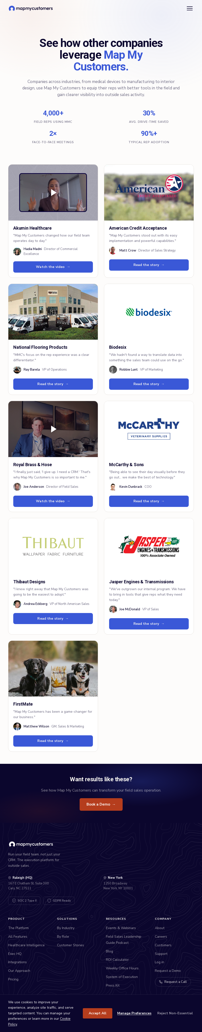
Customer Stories (70, 945)
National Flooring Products (40, 347)
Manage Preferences (134, 1013)
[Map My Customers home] (31, 8)
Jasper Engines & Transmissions (141, 581)
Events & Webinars (121, 928)
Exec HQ (15, 953)
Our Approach (19, 970)
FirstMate (23, 704)
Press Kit (112, 985)
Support (161, 953)
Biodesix (117, 347)
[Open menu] (189, 8)
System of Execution (122, 977)
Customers (163, 945)
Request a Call (173, 982)
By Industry (65, 928)
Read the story (149, 265)
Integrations (17, 962)
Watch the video (53, 267)
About (159, 928)
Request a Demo (168, 970)
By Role (63, 936)
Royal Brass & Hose (32, 464)
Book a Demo (101, 804)
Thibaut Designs (29, 581)
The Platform (18, 928)
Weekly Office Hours (122, 968)
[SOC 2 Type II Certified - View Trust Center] (24, 901)
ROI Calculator (117, 959)
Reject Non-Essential (175, 1013)
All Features (17, 936)
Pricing (13, 979)
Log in (159, 962)
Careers (161, 936)
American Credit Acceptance (138, 228)
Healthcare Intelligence (26, 945)
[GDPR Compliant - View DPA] (58, 901)
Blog (109, 951)
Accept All (97, 1013)
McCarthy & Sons (126, 464)
